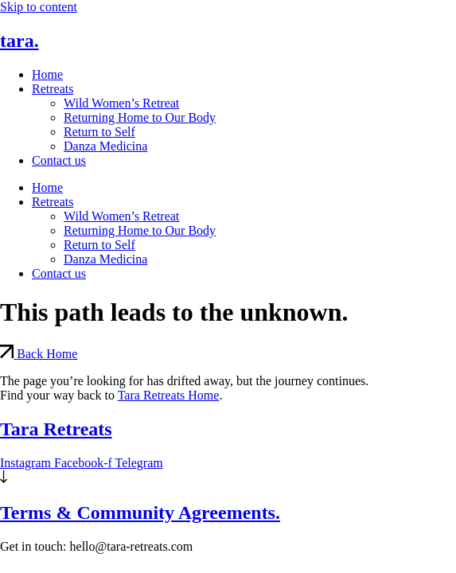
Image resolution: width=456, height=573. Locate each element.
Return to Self (99, 131)
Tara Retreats (56, 429)
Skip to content (38, 7)
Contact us (59, 160)
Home (47, 74)
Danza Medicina (105, 146)
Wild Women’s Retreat (121, 103)
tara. (19, 40)
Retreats (52, 89)
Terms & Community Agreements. (140, 512)
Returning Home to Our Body (140, 117)
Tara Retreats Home (169, 395)
